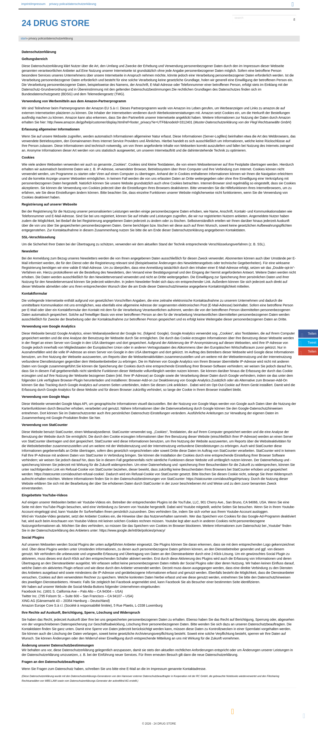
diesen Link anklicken (171, 385)
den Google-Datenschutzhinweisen (257, 408)
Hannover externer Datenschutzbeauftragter (146, 676)
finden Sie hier (89, 418)
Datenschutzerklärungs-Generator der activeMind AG (99, 680)
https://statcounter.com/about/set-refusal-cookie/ (69, 474)
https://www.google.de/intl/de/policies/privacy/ (132, 530)
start (23, 38)
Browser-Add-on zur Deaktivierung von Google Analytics (169, 380)
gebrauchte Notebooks (225, 676)
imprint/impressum (33, 4)
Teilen (312, 333)
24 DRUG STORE (56, 23)
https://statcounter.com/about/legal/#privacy (217, 479)
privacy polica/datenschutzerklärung (72, 4)
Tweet (312, 342)
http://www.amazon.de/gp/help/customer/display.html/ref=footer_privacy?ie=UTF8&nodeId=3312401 (119, 122)
